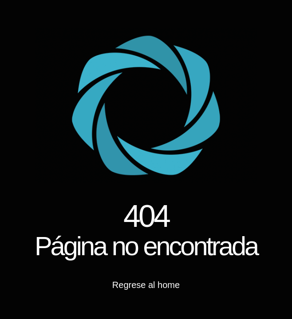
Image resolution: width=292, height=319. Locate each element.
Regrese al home (146, 285)
